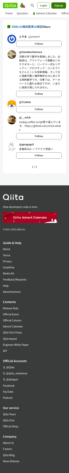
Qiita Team (9, 414)
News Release (11, 461)
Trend (8, 13)
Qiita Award (10, 338)
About (6, 249)
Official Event (11, 314)
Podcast (8, 397)
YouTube (8, 391)
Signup (58, 5)
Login (43, 5)
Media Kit (8, 273)
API (5, 351)
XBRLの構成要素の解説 (27, 26)
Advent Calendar (45, 13)
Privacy (7, 261)
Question (22, 13)
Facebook (9, 385)
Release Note (10, 308)
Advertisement (12, 292)
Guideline (9, 267)
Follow (39, 43)
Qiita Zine (9, 420)
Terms (6, 255)
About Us (8, 443)
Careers (7, 449)
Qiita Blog (9, 455)
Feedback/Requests (14, 279)
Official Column (12, 320)
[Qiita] (10, 5)
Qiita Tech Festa (12, 332)
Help (6, 285)
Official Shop (10, 426)
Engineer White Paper (16, 344)
